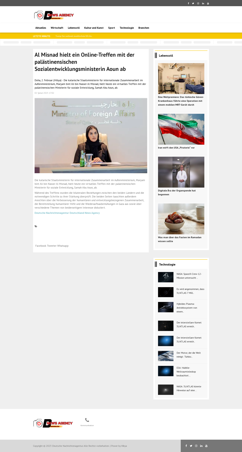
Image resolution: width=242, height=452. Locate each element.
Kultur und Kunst (94, 27)
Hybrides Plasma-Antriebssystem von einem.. (187, 307)
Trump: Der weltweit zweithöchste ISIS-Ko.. (74, 36)
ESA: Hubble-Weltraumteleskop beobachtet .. (186, 371)
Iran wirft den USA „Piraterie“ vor (176, 147)
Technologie (127, 27)
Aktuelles (40, 27)
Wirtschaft (57, 27)
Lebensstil (74, 27)
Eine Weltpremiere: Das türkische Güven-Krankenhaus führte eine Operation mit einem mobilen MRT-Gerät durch (181, 100)
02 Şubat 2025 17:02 (44, 93)
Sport (111, 27)
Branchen (143, 27)
